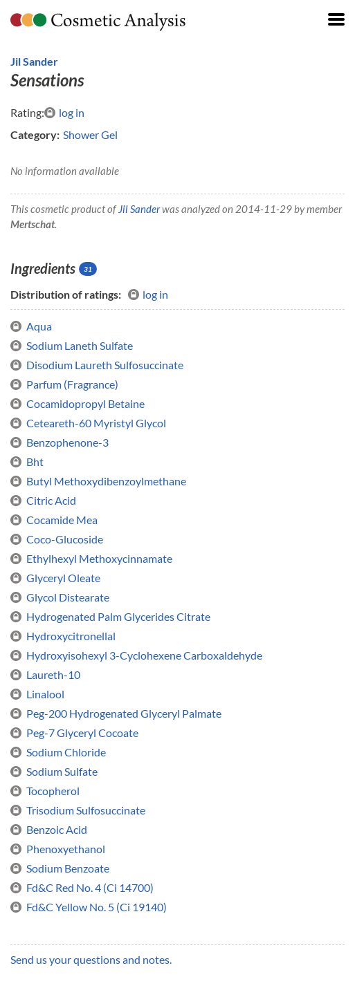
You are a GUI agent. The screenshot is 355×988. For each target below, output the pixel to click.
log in (64, 112)
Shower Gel (90, 134)
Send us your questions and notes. (91, 959)
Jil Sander (34, 61)
